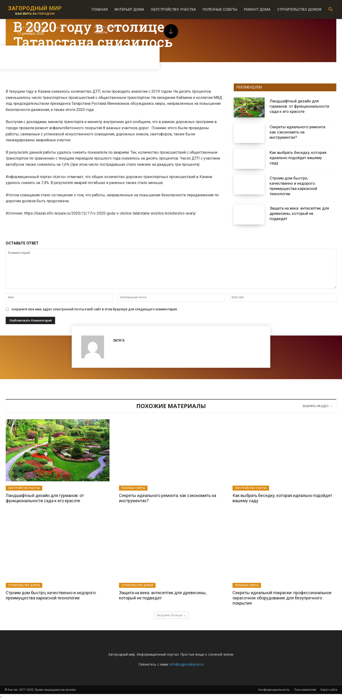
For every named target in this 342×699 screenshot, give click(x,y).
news (118, 339)
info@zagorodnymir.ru (187, 664)
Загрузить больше (171, 615)
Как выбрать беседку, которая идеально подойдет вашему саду (298, 157)
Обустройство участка (24, 488)
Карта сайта (329, 690)
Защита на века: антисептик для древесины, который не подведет (299, 213)
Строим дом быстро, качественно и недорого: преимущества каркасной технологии (293, 186)
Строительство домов (24, 585)
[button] (330, 9)
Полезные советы (133, 488)
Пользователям (305, 690)
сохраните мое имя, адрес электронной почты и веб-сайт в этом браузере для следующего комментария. (94, 309)
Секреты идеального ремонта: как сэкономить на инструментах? (298, 132)
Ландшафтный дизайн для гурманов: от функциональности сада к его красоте (299, 106)
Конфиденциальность (274, 690)
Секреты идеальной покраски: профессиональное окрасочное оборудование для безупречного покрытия (282, 597)
